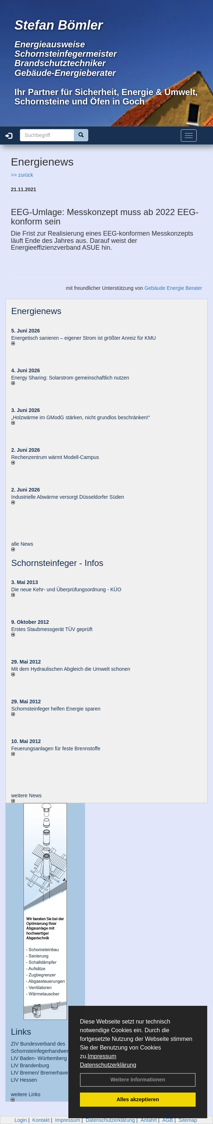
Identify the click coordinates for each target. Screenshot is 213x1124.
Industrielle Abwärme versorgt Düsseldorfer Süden (67, 497)
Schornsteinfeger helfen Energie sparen (56, 709)
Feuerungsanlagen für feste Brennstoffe (55, 748)
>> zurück (22, 175)
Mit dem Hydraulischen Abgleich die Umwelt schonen (70, 669)
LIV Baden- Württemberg (39, 1058)
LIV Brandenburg (30, 1065)
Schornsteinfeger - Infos (57, 563)
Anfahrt (148, 1120)
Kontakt (41, 1120)
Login (20, 1120)
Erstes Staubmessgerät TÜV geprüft (52, 629)
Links (21, 1032)
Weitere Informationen (137, 1079)
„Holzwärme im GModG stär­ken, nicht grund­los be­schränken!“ (80, 417)
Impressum (102, 1056)
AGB (167, 1120)
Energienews (36, 311)
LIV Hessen (24, 1080)
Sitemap (188, 1120)
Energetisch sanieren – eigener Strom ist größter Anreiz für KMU (83, 338)
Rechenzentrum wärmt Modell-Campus (55, 457)
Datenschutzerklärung (108, 1065)
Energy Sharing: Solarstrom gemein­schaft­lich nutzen (70, 378)
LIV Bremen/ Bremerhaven (41, 1073)
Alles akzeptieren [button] (137, 1099)
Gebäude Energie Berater (173, 288)
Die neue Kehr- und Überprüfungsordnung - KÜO (66, 589)
